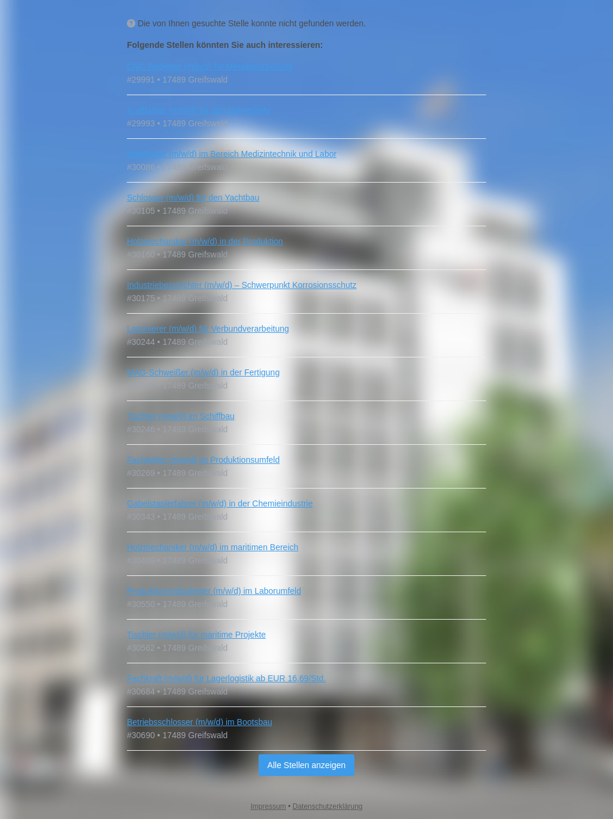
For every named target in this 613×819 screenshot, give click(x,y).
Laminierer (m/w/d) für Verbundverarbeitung (208, 328)
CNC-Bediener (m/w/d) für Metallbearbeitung (210, 66)
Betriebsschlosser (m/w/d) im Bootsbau (199, 722)
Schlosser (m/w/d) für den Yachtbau (193, 197)
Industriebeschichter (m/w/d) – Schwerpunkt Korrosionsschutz (242, 285)
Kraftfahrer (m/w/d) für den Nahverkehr (199, 110)
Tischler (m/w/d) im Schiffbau (181, 416)
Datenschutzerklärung (328, 806)
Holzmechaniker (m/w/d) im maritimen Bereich (212, 547)
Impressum (268, 806)
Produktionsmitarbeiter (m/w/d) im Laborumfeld (214, 591)
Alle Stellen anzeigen (307, 765)
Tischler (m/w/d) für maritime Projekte (196, 634)
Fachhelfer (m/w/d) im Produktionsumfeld (203, 460)
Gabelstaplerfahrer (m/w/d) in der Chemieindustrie (219, 503)
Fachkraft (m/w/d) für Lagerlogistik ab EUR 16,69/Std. (226, 678)
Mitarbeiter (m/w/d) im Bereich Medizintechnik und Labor (231, 154)
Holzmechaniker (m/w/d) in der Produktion (205, 241)
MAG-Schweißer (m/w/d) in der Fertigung (203, 372)
